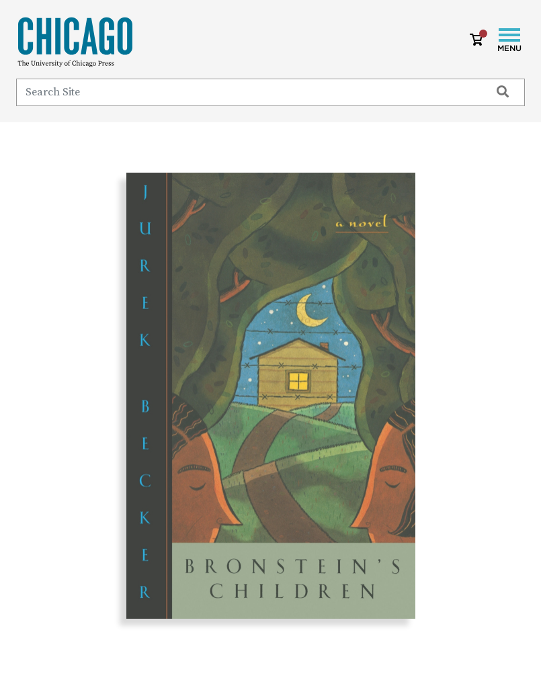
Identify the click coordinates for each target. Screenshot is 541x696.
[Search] (247, 92)
